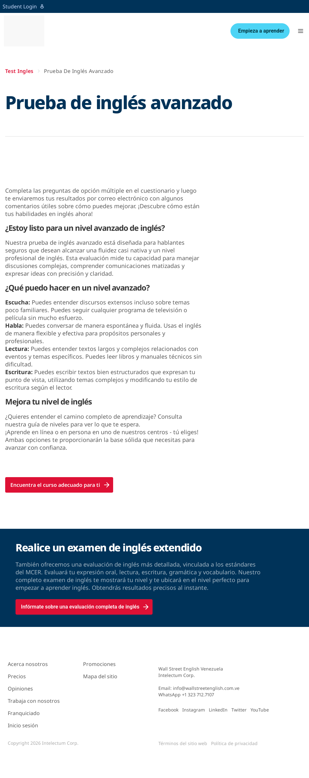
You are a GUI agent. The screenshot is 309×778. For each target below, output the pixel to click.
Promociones (99, 664)
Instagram (193, 710)
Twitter (239, 710)
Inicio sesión (23, 725)
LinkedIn (218, 710)
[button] (300, 31)
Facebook (168, 710)
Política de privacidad (234, 743)
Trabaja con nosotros (34, 700)
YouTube (259, 710)
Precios (17, 676)
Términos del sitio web (182, 743)
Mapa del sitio (100, 676)
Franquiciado (24, 713)
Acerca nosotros (28, 664)
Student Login (24, 6)
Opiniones (20, 688)
